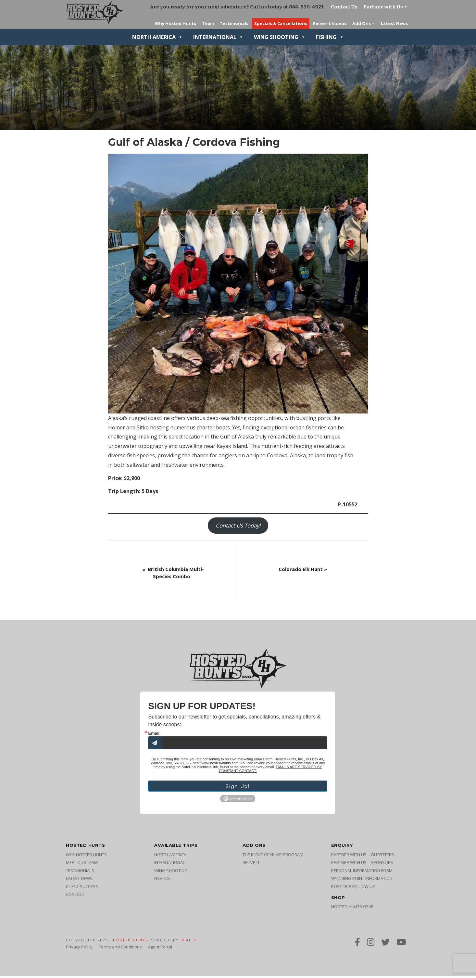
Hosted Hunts (130, 941)
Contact (75, 896)
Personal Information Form (362, 872)
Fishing (330, 37)
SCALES (189, 941)
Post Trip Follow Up (353, 888)
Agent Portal (160, 949)
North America (157, 37)
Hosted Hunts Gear (352, 908)
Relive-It (251, 864)
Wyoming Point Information (362, 880)
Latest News (79, 880)
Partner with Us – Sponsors (362, 864)
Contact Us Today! (238, 525)
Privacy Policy (79, 949)
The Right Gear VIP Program (273, 856)
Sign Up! (238, 787)
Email (153, 733)
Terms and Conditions (120, 949)
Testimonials (80, 872)
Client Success (82, 888)
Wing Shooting (280, 37)
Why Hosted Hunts (86, 856)
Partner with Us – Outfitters (362, 856)
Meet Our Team (82, 864)
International (218, 37)
